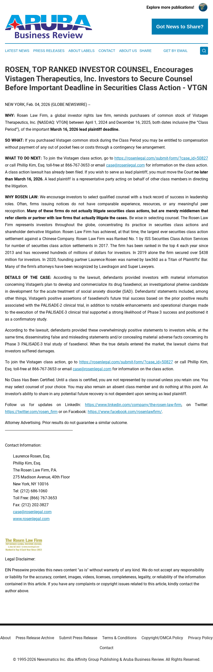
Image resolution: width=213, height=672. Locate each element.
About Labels (82, 51)
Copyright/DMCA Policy (162, 637)
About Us (128, 51)
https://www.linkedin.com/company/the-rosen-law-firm (133, 404)
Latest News (17, 51)
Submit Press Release (78, 637)
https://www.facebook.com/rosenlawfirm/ (125, 411)
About (5, 637)
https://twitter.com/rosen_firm (31, 411)
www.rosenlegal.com (31, 518)
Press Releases (49, 51)
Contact (107, 51)
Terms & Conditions (119, 637)
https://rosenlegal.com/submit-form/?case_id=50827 (161, 158)
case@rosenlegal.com (125, 165)
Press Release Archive (35, 637)
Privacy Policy (200, 637)
